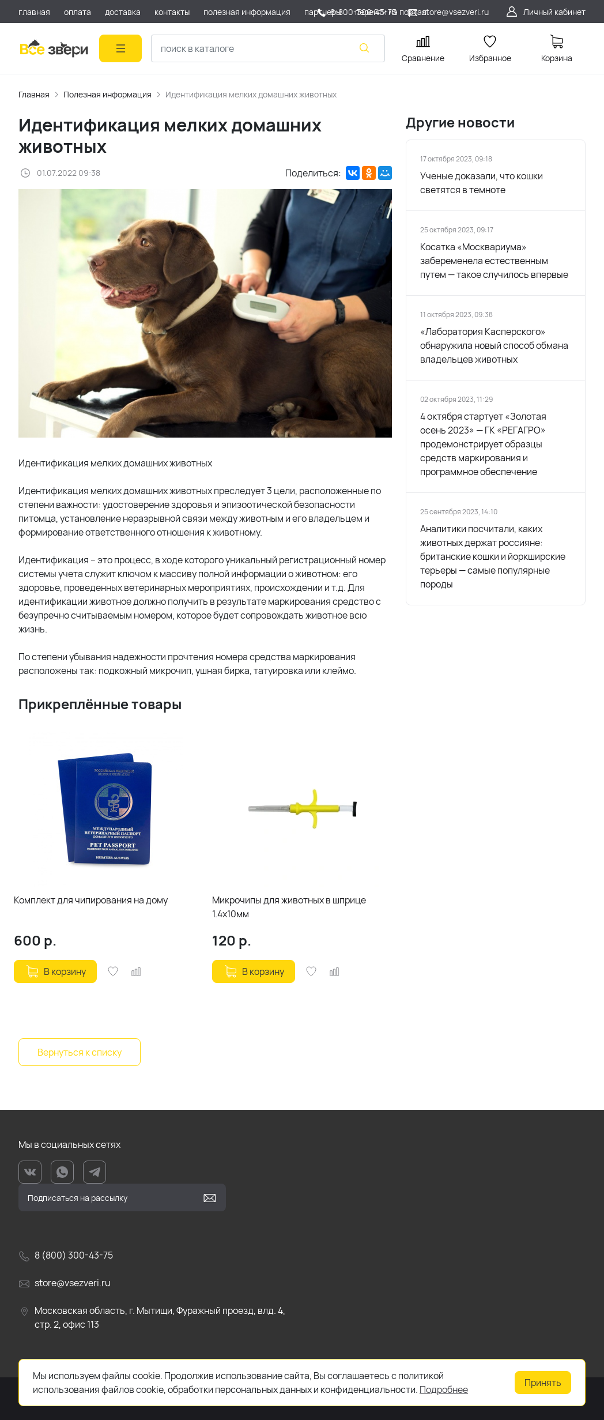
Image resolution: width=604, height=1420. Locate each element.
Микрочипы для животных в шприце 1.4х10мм (289, 907)
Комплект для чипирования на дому (91, 900)
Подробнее (444, 1389)
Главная (34, 94)
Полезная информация (107, 94)
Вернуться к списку (79, 1052)
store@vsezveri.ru (455, 11)
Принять (542, 1382)
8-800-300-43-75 (363, 11)
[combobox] (268, 48)
